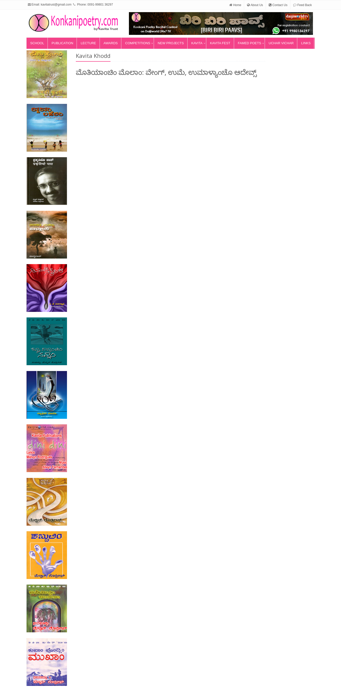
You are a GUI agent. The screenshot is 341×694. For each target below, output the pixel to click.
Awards (111, 43)
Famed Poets (249, 43)
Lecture (88, 43)
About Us (255, 5)
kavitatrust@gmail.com (56, 4)
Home (235, 5)
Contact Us (278, 5)
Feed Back (302, 5)
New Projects (171, 43)
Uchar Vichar (281, 43)
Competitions (137, 43)
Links (306, 43)
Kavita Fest (220, 43)
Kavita (196, 43)
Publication (62, 43)
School (37, 43)
